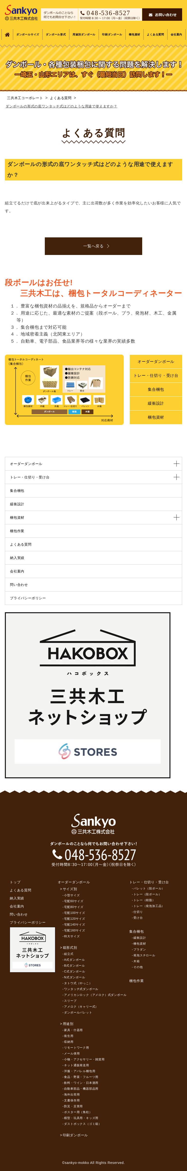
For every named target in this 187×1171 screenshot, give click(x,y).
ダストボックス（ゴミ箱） (83, 1124)
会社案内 (176, 34)
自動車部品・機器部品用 (81, 1088)
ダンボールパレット (78, 1012)
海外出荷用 (72, 1094)
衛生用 (68, 1036)
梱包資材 (134, 34)
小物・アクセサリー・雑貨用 (84, 1059)
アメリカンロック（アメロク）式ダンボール (95, 995)
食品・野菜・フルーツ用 (81, 1077)
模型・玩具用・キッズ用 (81, 1118)
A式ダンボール (74, 959)
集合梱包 (156, 389)
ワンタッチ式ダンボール (81, 989)
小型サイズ (72, 895)
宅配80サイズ (73, 907)
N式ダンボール (74, 977)
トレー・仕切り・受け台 (155, 375)
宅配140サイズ (74, 924)
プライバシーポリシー (28, 598)
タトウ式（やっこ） (78, 983)
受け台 (138, 917)
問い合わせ (19, 585)
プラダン (139, 949)
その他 (138, 967)
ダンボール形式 (56, 34)
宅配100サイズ (74, 913)
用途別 (68, 1024)
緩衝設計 (156, 403)
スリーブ (70, 1000)
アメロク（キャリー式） (81, 1006)
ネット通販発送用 (76, 1065)
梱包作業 (17, 531)
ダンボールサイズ (27, 34)
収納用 (68, 1042)
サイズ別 (70, 889)
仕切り (138, 912)
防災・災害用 (73, 1106)
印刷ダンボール (112, 34)
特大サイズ (72, 936)
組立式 (68, 954)
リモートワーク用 (76, 1047)
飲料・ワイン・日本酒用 (81, 1083)
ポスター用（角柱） (78, 1112)
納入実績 (17, 558)
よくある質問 (155, 34)
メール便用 (72, 1053)
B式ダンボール (74, 965)
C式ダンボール (74, 971)
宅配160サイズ (74, 930)
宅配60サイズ (73, 901)
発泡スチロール (144, 955)
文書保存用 (72, 1100)
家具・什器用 (73, 1030)
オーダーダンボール (156, 361)
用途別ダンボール (84, 34)
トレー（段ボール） (147, 894)
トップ (15, 882)
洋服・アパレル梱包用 (79, 1071)
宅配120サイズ (74, 918)
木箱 (136, 961)
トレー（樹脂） (144, 900)
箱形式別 (70, 947)
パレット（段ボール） (149, 888)
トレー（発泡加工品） (149, 906)
